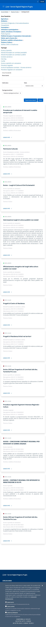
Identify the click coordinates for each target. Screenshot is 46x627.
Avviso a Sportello (6, 50)
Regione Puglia (15, 12)
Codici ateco (5, 83)
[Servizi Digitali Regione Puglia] (20, 7)
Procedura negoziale (7, 65)
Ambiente (4, 21)
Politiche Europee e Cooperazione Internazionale (16, 36)
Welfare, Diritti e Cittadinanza (9, 44)
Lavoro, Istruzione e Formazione (11, 32)
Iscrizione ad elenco (6, 57)
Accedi (42, 1)
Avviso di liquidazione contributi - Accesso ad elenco (16, 67)
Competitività (5, 25)
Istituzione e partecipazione (9, 29)
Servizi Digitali (4, 12)
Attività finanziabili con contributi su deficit (13, 55)
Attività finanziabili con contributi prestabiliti (14, 52)
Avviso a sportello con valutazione (11, 63)
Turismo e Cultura (6, 42)
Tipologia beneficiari (7, 90)
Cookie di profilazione (12, 612)
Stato (25, 83)
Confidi (3, 61)
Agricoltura (4, 19)
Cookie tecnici (10, 602)
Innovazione (5, 27)
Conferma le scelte (23, 619)
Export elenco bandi (30, 100)
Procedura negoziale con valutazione (11, 70)
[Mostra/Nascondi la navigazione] (3, 6)
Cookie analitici (10, 606)
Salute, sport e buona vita (9, 38)
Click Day (3, 59)
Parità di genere (5, 34)
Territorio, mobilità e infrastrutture (11, 40)
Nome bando (5, 75)
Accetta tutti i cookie (23, 621)
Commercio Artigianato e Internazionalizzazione (15, 23)
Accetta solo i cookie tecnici (23, 623)
